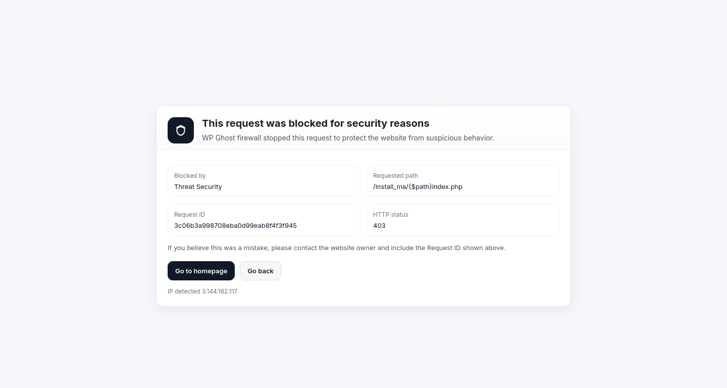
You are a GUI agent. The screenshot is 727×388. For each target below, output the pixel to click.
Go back (260, 271)
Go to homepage (201, 271)
